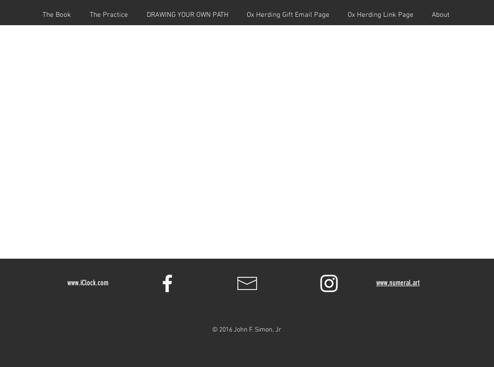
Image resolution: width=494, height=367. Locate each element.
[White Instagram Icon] (329, 283)
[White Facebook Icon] (167, 283)
